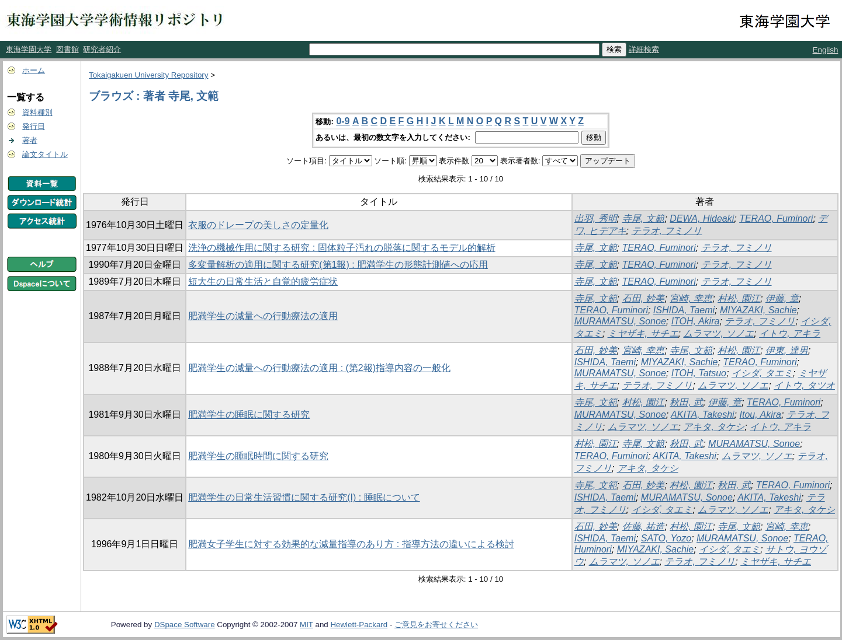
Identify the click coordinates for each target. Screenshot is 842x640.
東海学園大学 (28, 49)
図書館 (67, 49)
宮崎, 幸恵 (691, 298)
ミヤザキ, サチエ (643, 333)
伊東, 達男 (786, 350)
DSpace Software (184, 624)
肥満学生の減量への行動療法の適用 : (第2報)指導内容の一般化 (319, 368)
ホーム (33, 70)
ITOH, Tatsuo (698, 373)
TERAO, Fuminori (776, 218)
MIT (306, 624)
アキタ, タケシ (713, 427)
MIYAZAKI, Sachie (758, 310)
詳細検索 (644, 49)
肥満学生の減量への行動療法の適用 (263, 316)
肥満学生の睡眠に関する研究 (249, 414)
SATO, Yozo (666, 538)
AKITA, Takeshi (702, 414)
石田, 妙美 (643, 298)
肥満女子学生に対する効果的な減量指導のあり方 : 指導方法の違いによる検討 (351, 544)
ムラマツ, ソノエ (718, 333)
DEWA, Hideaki (702, 218)
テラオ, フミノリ (667, 231)
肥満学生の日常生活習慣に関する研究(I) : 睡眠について (304, 497)
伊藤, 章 (782, 298)
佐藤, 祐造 (643, 526)
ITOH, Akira (695, 321)
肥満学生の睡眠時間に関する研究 (258, 456)
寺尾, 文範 (643, 218)
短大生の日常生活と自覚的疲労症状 (263, 281)
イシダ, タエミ (762, 373)
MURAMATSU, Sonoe (620, 321)
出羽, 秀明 (595, 218)
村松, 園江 (739, 298)
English (825, 50)
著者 (29, 140)
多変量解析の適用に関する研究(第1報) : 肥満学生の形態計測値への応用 (338, 265)
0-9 (342, 121)
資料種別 (37, 112)
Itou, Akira (760, 414)
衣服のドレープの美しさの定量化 (258, 225)
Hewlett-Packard (358, 624)
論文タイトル (45, 154)
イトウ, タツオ (804, 385)
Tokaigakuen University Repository (148, 75)
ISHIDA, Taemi (684, 310)
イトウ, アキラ (789, 333)
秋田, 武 (686, 402)
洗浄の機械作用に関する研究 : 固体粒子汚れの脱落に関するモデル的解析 (341, 248)
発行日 (33, 126)
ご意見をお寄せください (436, 624)
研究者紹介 (102, 49)
